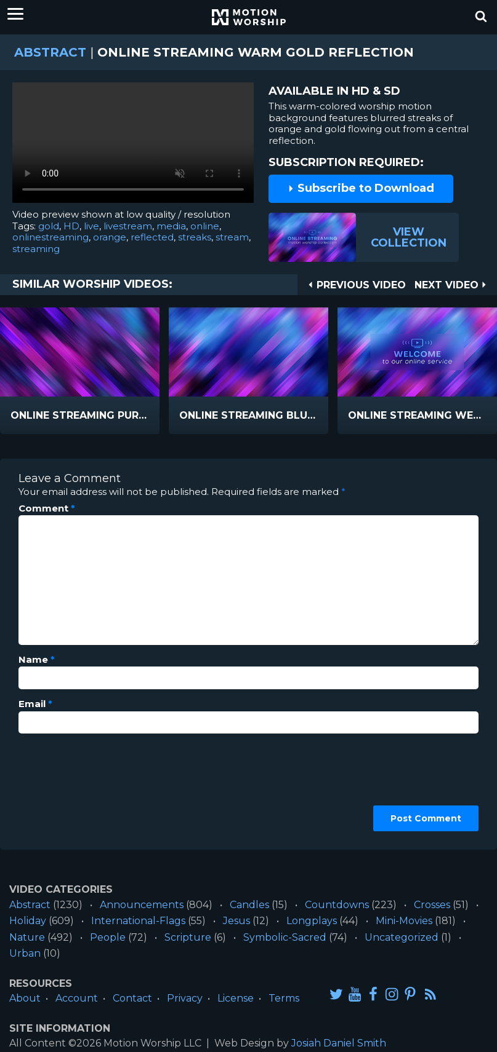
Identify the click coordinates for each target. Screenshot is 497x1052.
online (204, 226)
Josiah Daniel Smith (338, 1043)
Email (35, 704)
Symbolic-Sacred (284, 937)
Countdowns (337, 905)
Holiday (27, 921)
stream (232, 237)
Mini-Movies (404, 921)
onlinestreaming (50, 237)
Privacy (185, 998)
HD (71, 226)
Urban (25, 953)
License (235, 998)
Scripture (187, 937)
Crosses (432, 905)
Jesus (236, 921)
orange (109, 237)
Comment (46, 508)
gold (48, 226)
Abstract (50, 52)
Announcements (142, 905)
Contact (132, 998)
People (108, 937)
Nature (27, 937)
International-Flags (138, 921)
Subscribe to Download (361, 188)
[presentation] (68, 787)
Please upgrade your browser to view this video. (133, 145)
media (171, 226)
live (91, 226)
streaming (36, 249)
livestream (127, 226)
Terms (284, 998)
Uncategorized (401, 937)
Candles (249, 905)
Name (36, 659)
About (25, 998)
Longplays (311, 921)
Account (76, 998)
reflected (152, 237)
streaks (194, 237)
